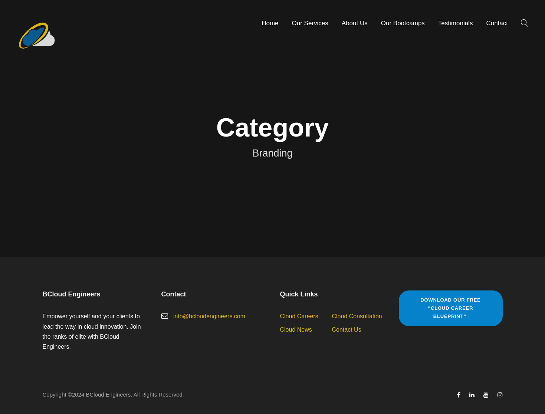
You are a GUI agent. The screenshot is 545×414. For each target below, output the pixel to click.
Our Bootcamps (403, 23)
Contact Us (346, 329)
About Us (355, 23)
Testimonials (455, 23)
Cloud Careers (299, 316)
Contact (497, 23)
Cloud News (296, 329)
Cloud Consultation (357, 316)
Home (270, 23)
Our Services (310, 23)
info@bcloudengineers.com (209, 316)
